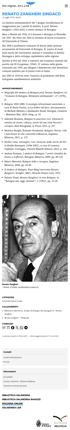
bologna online (12, 403)
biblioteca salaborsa (16, 395)
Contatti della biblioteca (12, 357)
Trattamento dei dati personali (15, 385)
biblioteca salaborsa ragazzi (21, 399)
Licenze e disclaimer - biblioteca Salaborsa (19, 381)
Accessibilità (8, 377)
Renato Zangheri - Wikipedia (16, 317)
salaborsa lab (11, 407)
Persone (6, 362)
